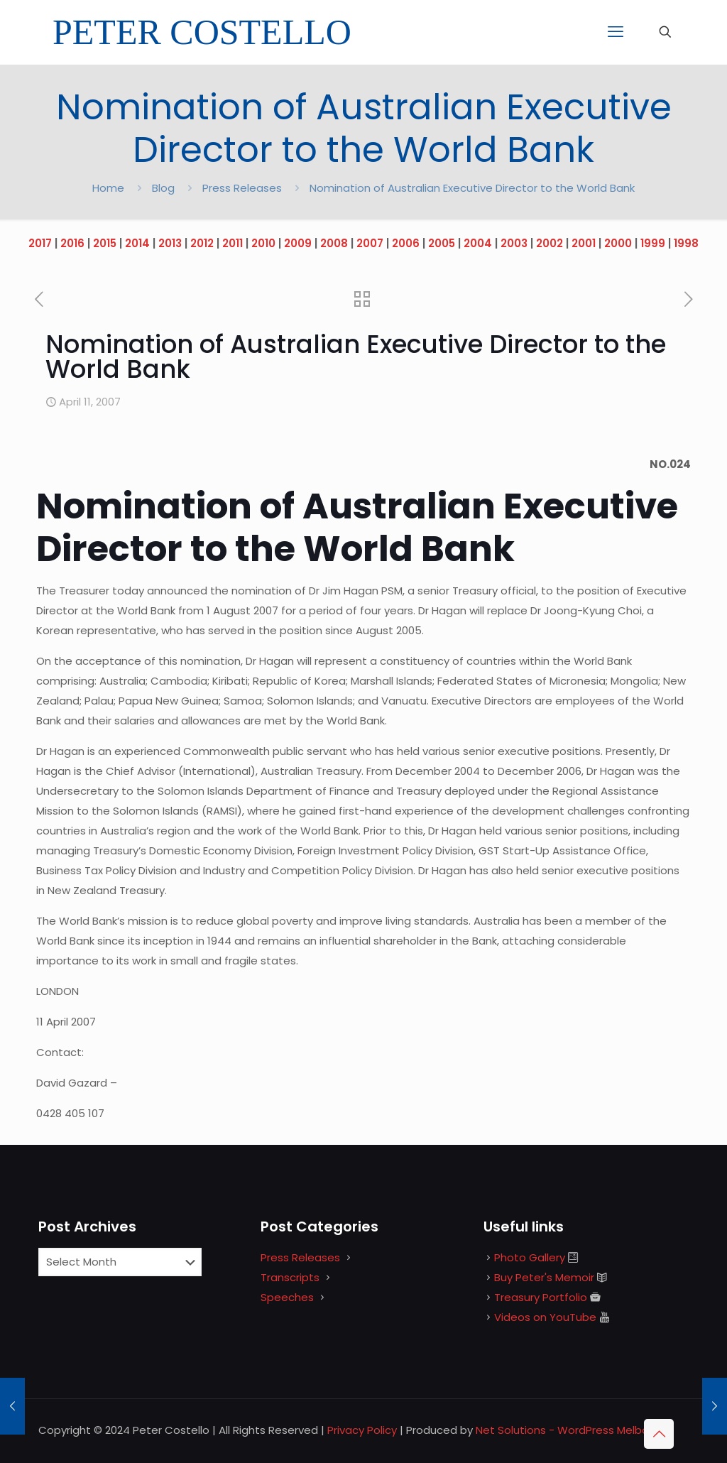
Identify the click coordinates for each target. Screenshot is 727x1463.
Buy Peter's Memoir (544, 1277)
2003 (514, 243)
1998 (686, 243)
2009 (298, 243)
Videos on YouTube (545, 1317)
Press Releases (242, 187)
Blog (163, 187)
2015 (104, 243)
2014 (137, 243)
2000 (618, 243)
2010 (263, 243)
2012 (202, 243)
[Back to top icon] (659, 1434)
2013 (170, 243)
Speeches (287, 1297)
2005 (441, 243)
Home (108, 187)
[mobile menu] (615, 32)
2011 (232, 243)
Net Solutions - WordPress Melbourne (574, 1430)
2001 (584, 243)
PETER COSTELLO (202, 32)
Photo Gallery (529, 1257)
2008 (334, 243)
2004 (478, 243)
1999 (652, 243)
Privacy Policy (362, 1430)
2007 (369, 243)
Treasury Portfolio (540, 1297)
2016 (72, 243)
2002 (549, 243)
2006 (406, 243)
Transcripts (290, 1277)
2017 (40, 243)
